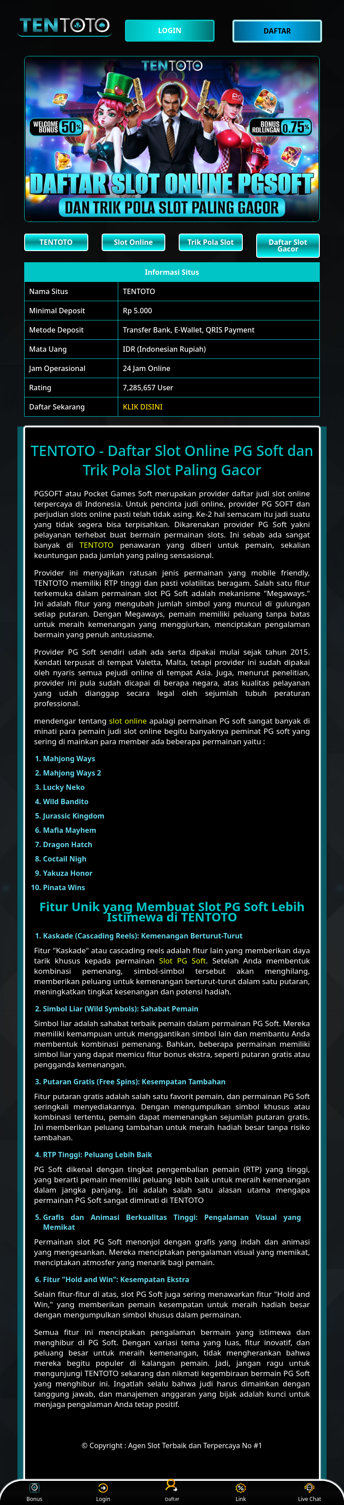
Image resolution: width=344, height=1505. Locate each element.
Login (103, 1493)
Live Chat (309, 1493)
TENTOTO (139, 291)
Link (241, 1493)
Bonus (34, 1493)
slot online (127, 721)
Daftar (172, 1492)
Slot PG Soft (182, 960)
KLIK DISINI (143, 407)
